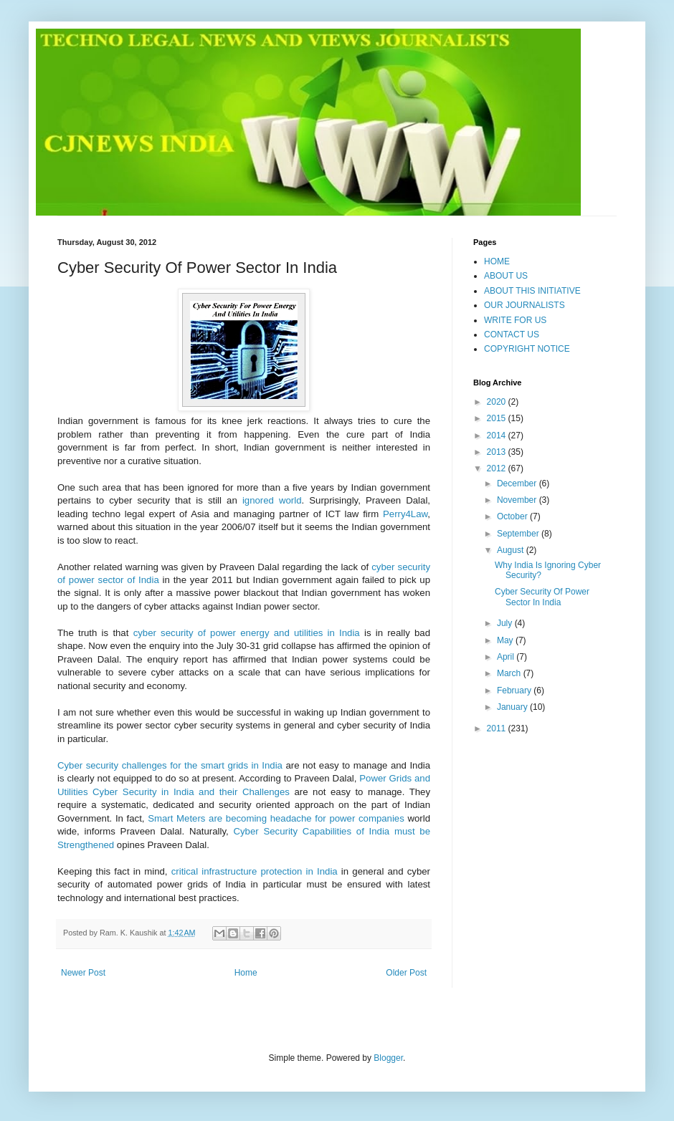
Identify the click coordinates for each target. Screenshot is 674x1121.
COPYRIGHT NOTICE (527, 349)
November (518, 500)
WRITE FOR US (515, 320)
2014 (497, 435)
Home (245, 973)
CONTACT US (511, 334)
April (506, 657)
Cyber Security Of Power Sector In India (542, 597)
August (511, 550)
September (519, 534)
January (513, 707)
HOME (497, 261)
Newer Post (83, 973)
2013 (497, 452)
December (518, 483)
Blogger (388, 1058)
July (506, 623)
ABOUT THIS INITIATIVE (532, 291)
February (515, 690)
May (506, 640)
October (513, 516)
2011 (497, 728)
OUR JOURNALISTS (524, 305)
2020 (497, 402)
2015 (497, 418)
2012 (497, 468)
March (510, 673)
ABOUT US (506, 276)
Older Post (406, 973)
